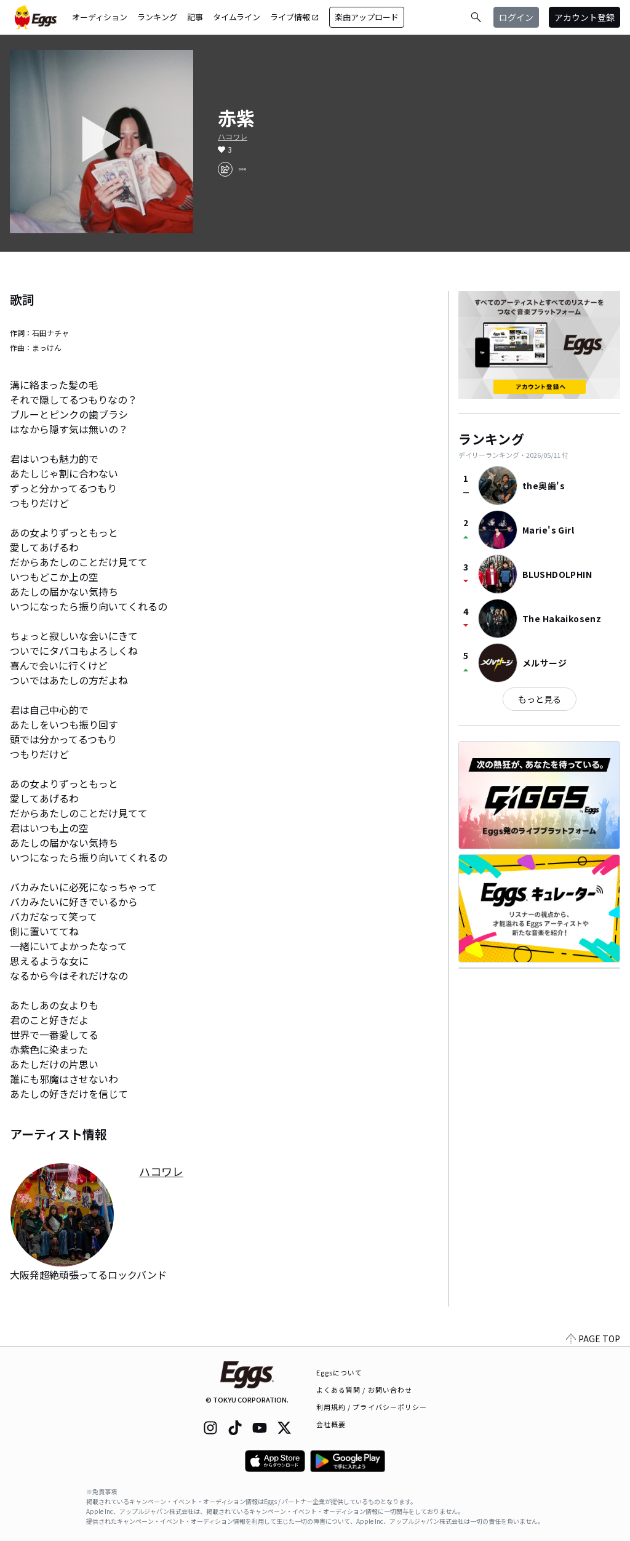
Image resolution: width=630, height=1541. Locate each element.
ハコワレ (232, 137)
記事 (195, 17)
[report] (242, 169)
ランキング (157, 17)
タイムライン (236, 17)
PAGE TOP (593, 1338)
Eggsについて (339, 1372)
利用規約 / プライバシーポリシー (372, 1407)
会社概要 (331, 1424)
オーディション (99, 17)
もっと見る (539, 699)
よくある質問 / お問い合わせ (364, 1390)
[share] (225, 169)
